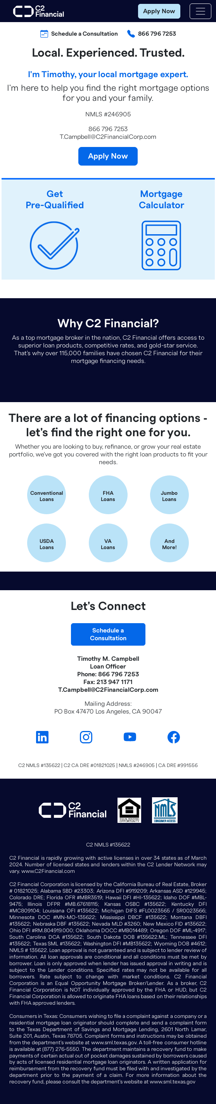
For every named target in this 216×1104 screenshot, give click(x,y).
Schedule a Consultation (84, 34)
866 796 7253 (157, 34)
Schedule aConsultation (108, 634)
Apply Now (159, 11)
